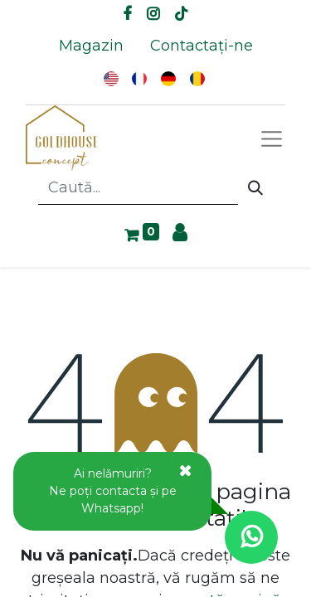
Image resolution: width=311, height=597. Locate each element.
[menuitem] (91, 46)
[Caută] (255, 188)
